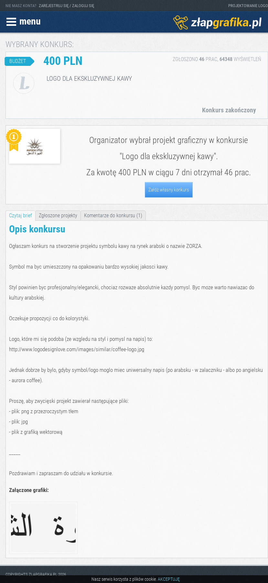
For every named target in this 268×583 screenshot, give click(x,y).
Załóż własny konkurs (168, 190)
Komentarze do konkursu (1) (113, 215)
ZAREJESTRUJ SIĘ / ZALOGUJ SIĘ (66, 5)
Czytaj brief (20, 215)
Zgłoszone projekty (58, 215)
